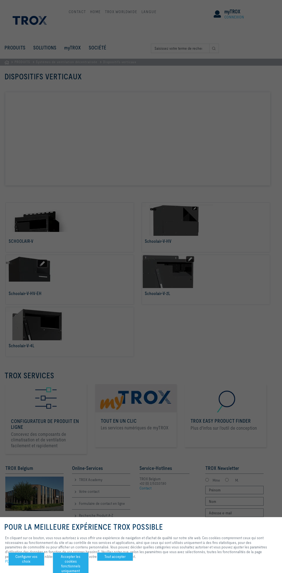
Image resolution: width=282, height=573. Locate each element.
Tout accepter (115, 556)
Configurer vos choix (26, 559)
